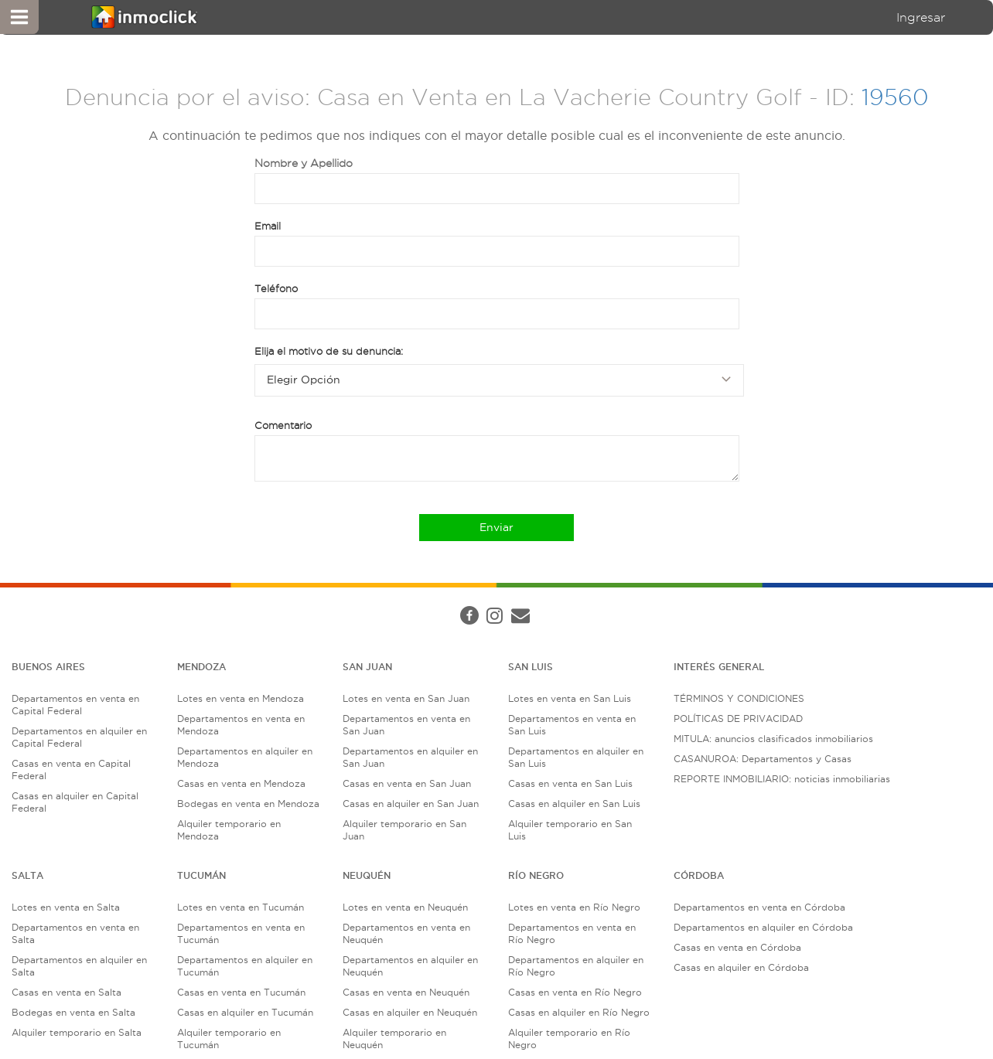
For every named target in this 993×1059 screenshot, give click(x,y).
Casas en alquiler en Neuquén (410, 1012)
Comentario (283, 425)
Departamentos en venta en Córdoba (759, 907)
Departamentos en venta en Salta (75, 933)
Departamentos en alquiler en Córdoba (763, 927)
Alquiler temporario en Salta (77, 1032)
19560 (895, 97)
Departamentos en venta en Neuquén (406, 933)
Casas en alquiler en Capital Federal (75, 802)
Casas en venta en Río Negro (575, 992)
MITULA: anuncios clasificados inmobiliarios (773, 739)
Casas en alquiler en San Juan (411, 804)
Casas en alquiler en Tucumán (245, 1012)
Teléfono (276, 288)
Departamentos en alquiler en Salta (79, 966)
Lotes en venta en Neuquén (405, 907)
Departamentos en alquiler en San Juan (410, 757)
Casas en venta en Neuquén (406, 992)
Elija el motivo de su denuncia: (328, 351)
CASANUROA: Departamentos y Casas (762, 759)
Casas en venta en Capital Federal (71, 769)
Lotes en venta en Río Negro (574, 907)
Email (267, 225)
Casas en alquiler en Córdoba (741, 967)
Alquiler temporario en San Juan (404, 830)
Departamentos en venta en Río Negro (572, 933)
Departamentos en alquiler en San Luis (575, 757)
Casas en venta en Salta (66, 992)
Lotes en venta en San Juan (406, 698)
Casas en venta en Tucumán (241, 992)
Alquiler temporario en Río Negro (569, 1038)
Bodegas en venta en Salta (73, 1012)
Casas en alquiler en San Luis (574, 804)
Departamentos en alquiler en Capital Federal (79, 737)
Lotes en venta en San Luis (569, 698)
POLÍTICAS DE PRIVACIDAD (738, 718)
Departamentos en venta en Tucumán (241, 933)
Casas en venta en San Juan (407, 783)
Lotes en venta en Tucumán (240, 907)
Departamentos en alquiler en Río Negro (575, 966)
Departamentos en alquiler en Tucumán (244, 966)
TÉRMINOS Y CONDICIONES (739, 698)
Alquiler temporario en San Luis (570, 830)
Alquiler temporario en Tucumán (229, 1038)
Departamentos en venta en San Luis (572, 724)
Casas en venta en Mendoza (241, 783)
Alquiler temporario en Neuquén (394, 1038)
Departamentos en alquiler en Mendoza (244, 757)
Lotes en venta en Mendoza (240, 698)
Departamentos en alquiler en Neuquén (410, 966)
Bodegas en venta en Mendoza (248, 804)
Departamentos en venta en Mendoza (241, 724)
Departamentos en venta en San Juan (406, 724)
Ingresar (920, 17)
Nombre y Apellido (303, 163)
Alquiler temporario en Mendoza (229, 830)
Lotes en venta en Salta (66, 907)
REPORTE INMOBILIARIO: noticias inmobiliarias (782, 779)
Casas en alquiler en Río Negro (579, 1012)
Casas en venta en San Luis (570, 783)
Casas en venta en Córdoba (737, 947)
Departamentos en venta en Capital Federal (75, 704)
